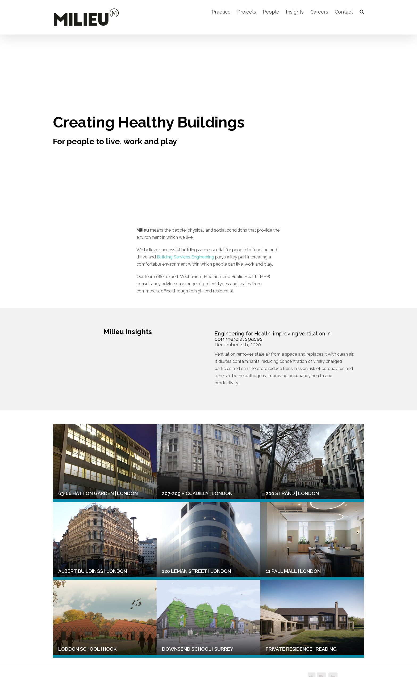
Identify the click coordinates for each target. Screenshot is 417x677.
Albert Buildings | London (92, 571)
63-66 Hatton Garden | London (98, 493)
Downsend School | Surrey (197, 649)
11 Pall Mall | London (293, 571)
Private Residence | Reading (301, 649)
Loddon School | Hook (87, 649)
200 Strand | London (292, 493)
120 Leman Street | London (196, 571)
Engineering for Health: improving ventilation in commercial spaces (273, 336)
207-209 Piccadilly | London (197, 493)
